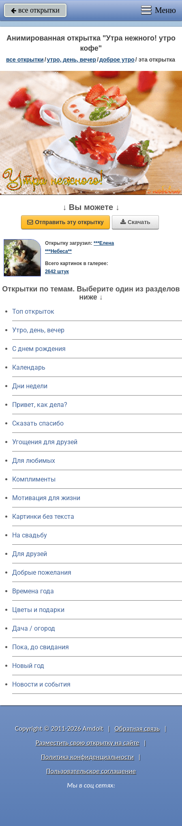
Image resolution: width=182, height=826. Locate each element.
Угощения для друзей (44, 442)
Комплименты (34, 479)
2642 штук (57, 271)
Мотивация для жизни (46, 498)
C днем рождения (39, 349)
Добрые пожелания (41, 572)
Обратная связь (137, 728)
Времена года (33, 591)
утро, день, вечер (71, 59)
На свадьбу (29, 535)
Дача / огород (33, 628)
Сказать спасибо (38, 423)
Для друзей (29, 554)
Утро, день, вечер (38, 330)
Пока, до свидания (40, 647)
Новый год (28, 666)
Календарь (28, 367)
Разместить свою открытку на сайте (87, 742)
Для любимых (33, 460)
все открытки (35, 10)
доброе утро (117, 59)
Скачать (135, 222)
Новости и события (41, 684)
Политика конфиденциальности (87, 757)
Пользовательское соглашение (91, 771)
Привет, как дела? (39, 405)
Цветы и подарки (38, 610)
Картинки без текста (43, 516)
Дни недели (29, 386)
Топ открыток (33, 311)
